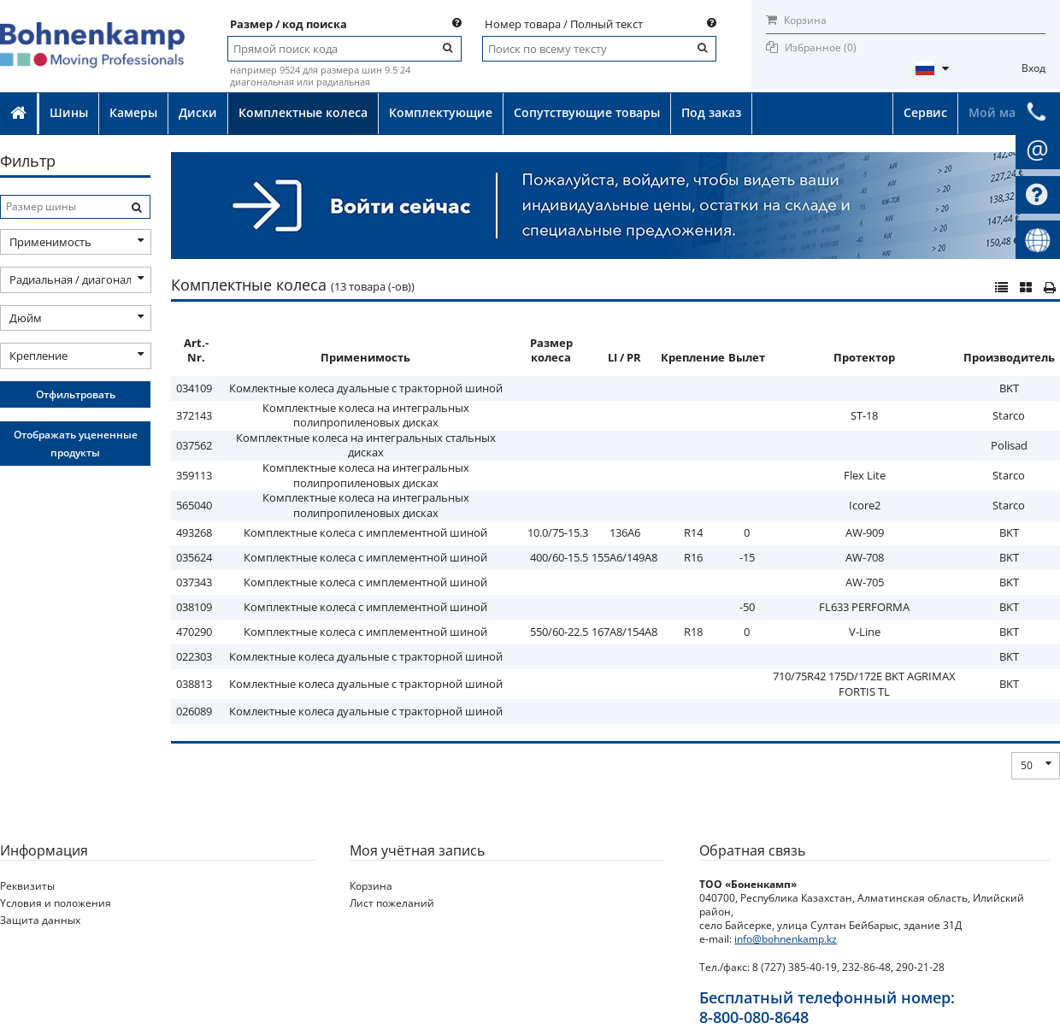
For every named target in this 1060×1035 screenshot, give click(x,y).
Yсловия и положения (55, 903)
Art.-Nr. (196, 350)
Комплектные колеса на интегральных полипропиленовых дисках (365, 415)
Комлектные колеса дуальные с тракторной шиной (366, 388)
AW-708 (864, 557)
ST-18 (864, 415)
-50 (747, 607)
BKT (1009, 388)
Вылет (746, 357)
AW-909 (864, 532)
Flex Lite (865, 475)
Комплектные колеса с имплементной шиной (365, 532)
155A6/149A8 (624, 557)
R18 (693, 631)
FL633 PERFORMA (864, 607)
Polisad (1009, 445)
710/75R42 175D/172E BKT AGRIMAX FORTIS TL (864, 683)
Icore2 (864, 505)
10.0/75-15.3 (557, 532)
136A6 (625, 532)
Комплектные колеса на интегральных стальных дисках (366, 445)
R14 (693, 532)
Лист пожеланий (392, 903)
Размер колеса (551, 350)
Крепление (693, 357)
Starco (1008, 415)
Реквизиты (27, 886)
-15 (747, 557)
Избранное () (821, 47)
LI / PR (624, 357)
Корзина (796, 20)
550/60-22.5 (559, 631)
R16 (693, 557)
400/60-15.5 (559, 557)
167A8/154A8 (624, 631)
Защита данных (40, 920)
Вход (1033, 68)
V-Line (864, 631)
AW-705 (864, 582)
